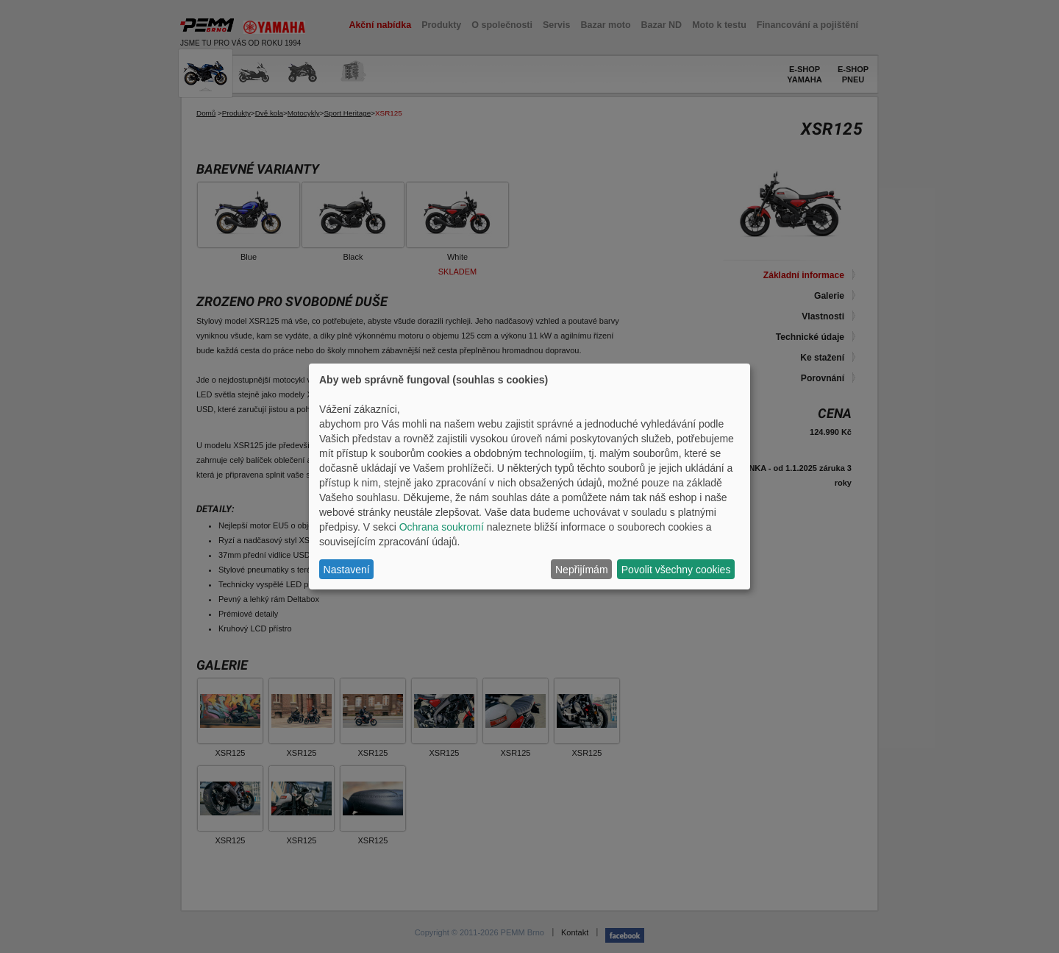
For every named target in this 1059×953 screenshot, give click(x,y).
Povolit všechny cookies (676, 569)
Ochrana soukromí (441, 527)
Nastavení (347, 569)
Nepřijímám (581, 569)
